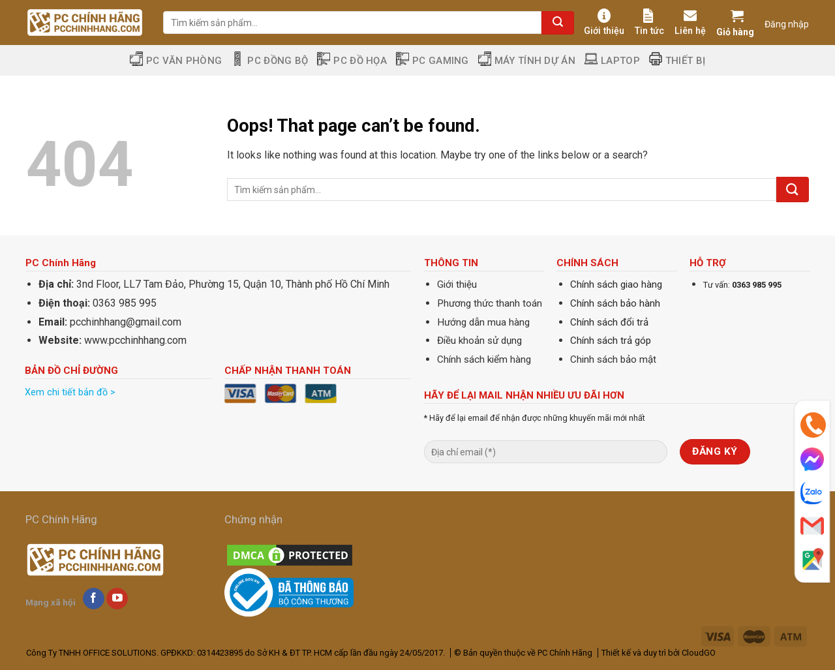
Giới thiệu (604, 22)
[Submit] (557, 23)
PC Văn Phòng (176, 60)
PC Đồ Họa (352, 60)
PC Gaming (432, 60)
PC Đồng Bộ (269, 60)
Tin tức (649, 22)
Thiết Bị (677, 60)
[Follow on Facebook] (93, 599)
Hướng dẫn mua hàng (483, 322)
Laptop (612, 60)
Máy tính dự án (526, 60)
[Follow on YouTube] (117, 599)
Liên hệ (690, 22)
